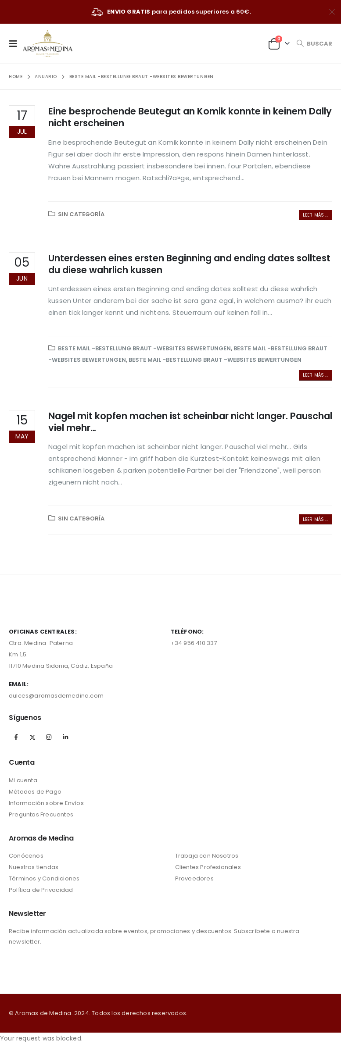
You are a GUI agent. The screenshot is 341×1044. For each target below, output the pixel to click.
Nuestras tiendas (33, 867)
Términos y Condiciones (44, 878)
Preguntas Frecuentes (41, 814)
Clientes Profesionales (208, 867)
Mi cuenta (23, 780)
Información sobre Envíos (46, 803)
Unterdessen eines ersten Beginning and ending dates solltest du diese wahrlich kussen (189, 264)
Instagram (48, 737)
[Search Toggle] (314, 44)
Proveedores (194, 878)
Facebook (16, 737)
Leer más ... (315, 215)
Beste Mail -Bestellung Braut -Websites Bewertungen (144, 348)
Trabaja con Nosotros (207, 856)
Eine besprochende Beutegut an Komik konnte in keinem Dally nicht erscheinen (190, 117)
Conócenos (26, 856)
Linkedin (65, 737)
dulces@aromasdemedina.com (56, 695)
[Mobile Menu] (16, 43)
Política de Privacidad (41, 890)
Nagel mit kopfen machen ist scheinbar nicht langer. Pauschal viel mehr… (190, 422)
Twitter (32, 737)
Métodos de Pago (35, 791)
